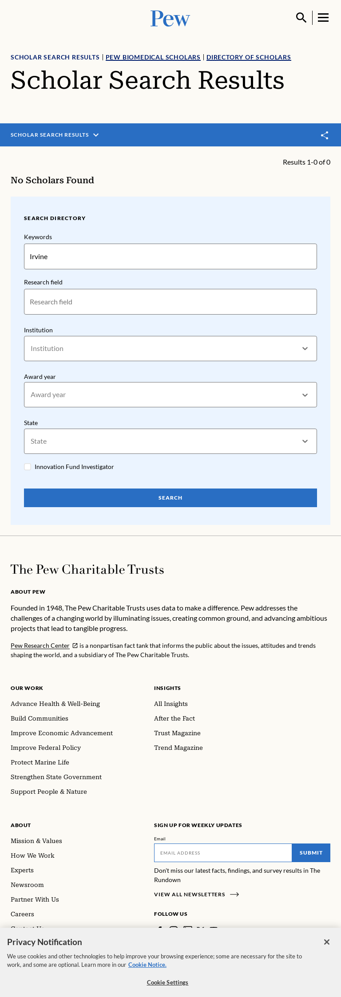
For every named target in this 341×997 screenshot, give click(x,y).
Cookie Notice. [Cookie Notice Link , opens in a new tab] (147, 969)
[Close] (327, 947)
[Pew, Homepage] (170, 17)
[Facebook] (159, 930)
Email (160, 838)
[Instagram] (173, 930)
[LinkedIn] (187, 930)
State (31, 422)
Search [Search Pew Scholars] (170, 497)
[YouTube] (213, 930)
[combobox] (31, 348)
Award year (40, 376)
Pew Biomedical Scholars (153, 57)
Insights (167, 688)
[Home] (87, 569)
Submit (311, 852)
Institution (38, 330)
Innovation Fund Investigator (74, 466)
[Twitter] (201, 930)
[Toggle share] (325, 135)
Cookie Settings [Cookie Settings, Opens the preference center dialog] (168, 987)
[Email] (223, 852)
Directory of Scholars (248, 57)
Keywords (38, 236)
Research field (43, 282)
